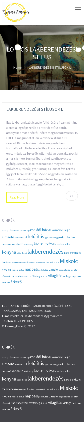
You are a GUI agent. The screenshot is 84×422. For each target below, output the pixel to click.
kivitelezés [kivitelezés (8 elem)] (43, 243)
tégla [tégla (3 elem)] (39, 276)
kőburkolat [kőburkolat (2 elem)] (22, 253)
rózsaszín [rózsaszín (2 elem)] (6, 276)
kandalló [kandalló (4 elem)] (17, 244)
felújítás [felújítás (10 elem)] (36, 236)
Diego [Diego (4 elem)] (66, 230)
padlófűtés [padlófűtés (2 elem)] (43, 270)
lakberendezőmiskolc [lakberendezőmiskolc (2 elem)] (25, 262)
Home (17, 67)
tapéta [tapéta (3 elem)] (15, 276)
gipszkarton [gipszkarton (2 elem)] (50, 237)
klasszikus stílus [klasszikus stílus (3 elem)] (61, 244)
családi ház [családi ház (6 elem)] (39, 229)
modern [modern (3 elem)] (6, 269)
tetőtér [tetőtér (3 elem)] (32, 276)
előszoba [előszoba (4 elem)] (8, 237)
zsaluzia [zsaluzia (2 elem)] (6, 282)
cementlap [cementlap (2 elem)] (24, 230)
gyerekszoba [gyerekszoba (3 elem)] (63, 237)
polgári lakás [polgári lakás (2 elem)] (64, 270)
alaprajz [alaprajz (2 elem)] (5, 230)
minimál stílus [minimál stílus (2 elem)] (52, 262)
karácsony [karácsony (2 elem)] (28, 244)
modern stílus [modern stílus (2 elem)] (17, 270)
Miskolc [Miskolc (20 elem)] (69, 261)
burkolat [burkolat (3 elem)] (14, 230)
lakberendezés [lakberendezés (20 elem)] (45, 251)
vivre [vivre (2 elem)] (79, 276)
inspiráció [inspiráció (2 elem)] (6, 244)
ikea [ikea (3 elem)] (73, 237)
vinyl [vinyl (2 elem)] (74, 276)
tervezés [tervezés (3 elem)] (23, 276)
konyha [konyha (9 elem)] (9, 252)
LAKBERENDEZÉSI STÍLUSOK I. (34, 109)
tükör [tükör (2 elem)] (45, 276)
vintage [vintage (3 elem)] (67, 276)
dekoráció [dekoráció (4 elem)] (55, 230)
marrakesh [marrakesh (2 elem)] (40, 262)
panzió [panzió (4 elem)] (53, 269)
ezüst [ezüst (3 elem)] (24, 237)
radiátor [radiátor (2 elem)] (74, 270)
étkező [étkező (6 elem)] (16, 281)
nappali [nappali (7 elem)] (31, 269)
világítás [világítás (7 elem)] (55, 275)
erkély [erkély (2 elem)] (18, 237)
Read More (17, 197)
